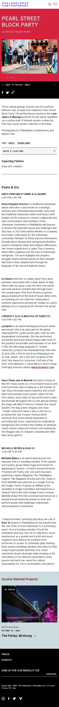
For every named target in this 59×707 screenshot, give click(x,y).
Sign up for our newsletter (20, 670)
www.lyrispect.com (42, 367)
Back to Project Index (16, 84)
